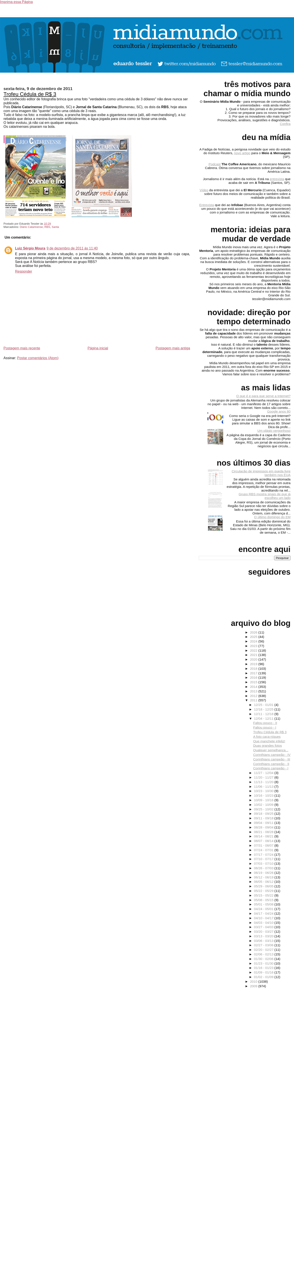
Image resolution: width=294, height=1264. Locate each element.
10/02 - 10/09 (264, 804)
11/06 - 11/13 (264, 786)
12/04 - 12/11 (264, 718)
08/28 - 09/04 (264, 827)
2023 (254, 646)
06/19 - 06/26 (264, 873)
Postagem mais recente (21, 348)
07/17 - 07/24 (264, 854)
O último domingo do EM (272, 517)
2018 (254, 668)
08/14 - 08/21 (264, 836)
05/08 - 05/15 (264, 900)
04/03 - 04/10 (264, 922)
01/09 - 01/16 (264, 972)
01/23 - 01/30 (264, 963)
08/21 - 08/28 (264, 832)
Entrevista (206, 205)
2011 (254, 700)
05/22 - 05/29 (264, 891)
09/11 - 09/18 (264, 818)
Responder (23, 271)
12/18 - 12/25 (264, 709)
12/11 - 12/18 (264, 714)
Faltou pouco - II (265, 723)
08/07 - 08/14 (264, 841)
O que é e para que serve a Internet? (263, 396)
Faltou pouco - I (264, 727)
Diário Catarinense (31, 227)
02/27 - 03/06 (264, 945)
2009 (254, 986)
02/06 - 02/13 (264, 954)
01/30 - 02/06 (264, 959)
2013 (254, 691)
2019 (254, 664)
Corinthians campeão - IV (272, 755)
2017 (254, 673)
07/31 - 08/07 (264, 845)
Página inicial (98, 348)
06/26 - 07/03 (264, 868)
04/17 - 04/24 (264, 913)
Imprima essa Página (16, 2)
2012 (254, 696)
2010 (254, 981)
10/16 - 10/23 (264, 795)
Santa (55, 227)
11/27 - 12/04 (264, 773)
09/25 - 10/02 (264, 809)
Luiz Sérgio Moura (30, 248)
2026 (254, 632)
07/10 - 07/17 (264, 859)
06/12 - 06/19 (264, 877)
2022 (254, 650)
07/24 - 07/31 (264, 850)
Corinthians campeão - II (271, 764)
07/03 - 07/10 (264, 863)
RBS (47, 227)
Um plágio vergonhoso (274, 430)
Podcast (215, 164)
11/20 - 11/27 (264, 777)
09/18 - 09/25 (264, 813)
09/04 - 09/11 (264, 823)
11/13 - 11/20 (264, 782)
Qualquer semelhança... (270, 750)
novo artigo (242, 153)
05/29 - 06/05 (264, 886)
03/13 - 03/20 (264, 936)
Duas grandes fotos (267, 745)
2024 (254, 641)
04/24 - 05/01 (264, 909)
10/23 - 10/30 (264, 791)
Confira (285, 124)
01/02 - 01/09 (264, 977)
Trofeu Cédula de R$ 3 (29, 94)
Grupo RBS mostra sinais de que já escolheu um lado (265, 496)
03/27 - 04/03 (264, 927)
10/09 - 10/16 (264, 800)
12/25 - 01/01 (264, 705)
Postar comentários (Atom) (37, 358)
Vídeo (204, 190)
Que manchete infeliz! (269, 741)
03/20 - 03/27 (264, 931)
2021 (254, 655)
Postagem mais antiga (173, 348)
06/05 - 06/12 (264, 881)
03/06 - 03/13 (264, 941)
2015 (254, 682)
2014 (254, 686)
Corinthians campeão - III (271, 759)
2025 (254, 637)
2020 (254, 659)
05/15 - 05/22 (264, 895)
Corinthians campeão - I (270, 768)
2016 (254, 677)
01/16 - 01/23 (264, 968)
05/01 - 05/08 (264, 904)
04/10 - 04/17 (264, 918)
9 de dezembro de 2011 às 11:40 (72, 248)
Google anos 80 (279, 411)
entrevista (277, 179)
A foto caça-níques (267, 736)
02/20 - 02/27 (264, 949)
